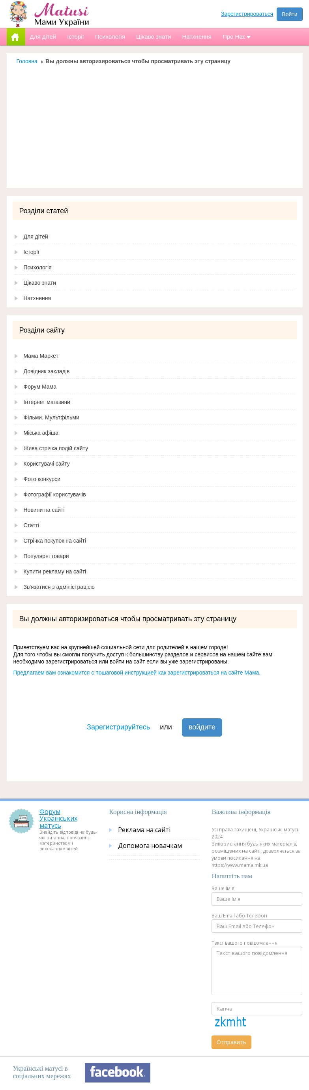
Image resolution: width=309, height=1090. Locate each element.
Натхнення (37, 298)
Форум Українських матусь (58, 818)
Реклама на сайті (144, 829)
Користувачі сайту (47, 463)
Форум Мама (40, 386)
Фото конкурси (42, 479)
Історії (31, 252)
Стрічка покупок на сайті (55, 540)
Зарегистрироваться (247, 14)
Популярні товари (46, 556)
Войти (289, 14)
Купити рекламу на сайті (55, 571)
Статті (31, 525)
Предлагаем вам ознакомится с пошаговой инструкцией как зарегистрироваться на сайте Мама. (137, 672)
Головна (27, 61)
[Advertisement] (155, 124)
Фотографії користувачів (55, 494)
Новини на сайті (44, 510)
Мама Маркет (41, 356)
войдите (202, 727)
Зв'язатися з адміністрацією (59, 587)
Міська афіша (41, 433)
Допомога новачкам (150, 845)
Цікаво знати (40, 283)
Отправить (231, 1042)
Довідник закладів (47, 371)
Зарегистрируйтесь (118, 727)
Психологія (38, 267)
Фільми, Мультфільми (51, 417)
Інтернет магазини (47, 402)
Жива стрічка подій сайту (56, 448)
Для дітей (36, 236)
